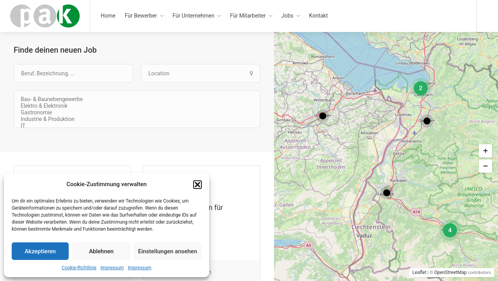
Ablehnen (101, 251)
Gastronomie (137, 112)
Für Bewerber (141, 15)
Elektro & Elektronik (137, 106)
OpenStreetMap (450, 272)
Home (108, 15)
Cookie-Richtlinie (79, 267)
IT (137, 126)
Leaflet (419, 272)
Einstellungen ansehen (167, 251)
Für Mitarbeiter (248, 15)
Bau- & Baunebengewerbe (137, 99)
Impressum (112, 267)
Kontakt (318, 15)
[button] (197, 185)
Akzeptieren (40, 251)
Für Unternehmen (193, 15)
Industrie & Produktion (137, 119)
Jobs (287, 15)
